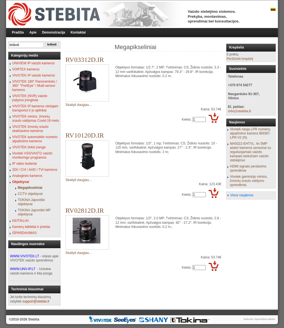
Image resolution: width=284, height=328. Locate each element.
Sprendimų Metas (264, 319)
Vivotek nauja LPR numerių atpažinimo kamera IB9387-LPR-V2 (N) (250, 133)
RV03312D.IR (84, 59)
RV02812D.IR (84, 210)
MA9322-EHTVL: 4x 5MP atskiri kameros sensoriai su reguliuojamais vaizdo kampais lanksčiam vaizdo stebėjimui (250, 152)
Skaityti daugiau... (78, 105)
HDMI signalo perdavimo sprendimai (248, 168)
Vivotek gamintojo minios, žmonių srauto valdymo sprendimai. (249, 181)
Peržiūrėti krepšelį (240, 59)
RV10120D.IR (84, 135)
